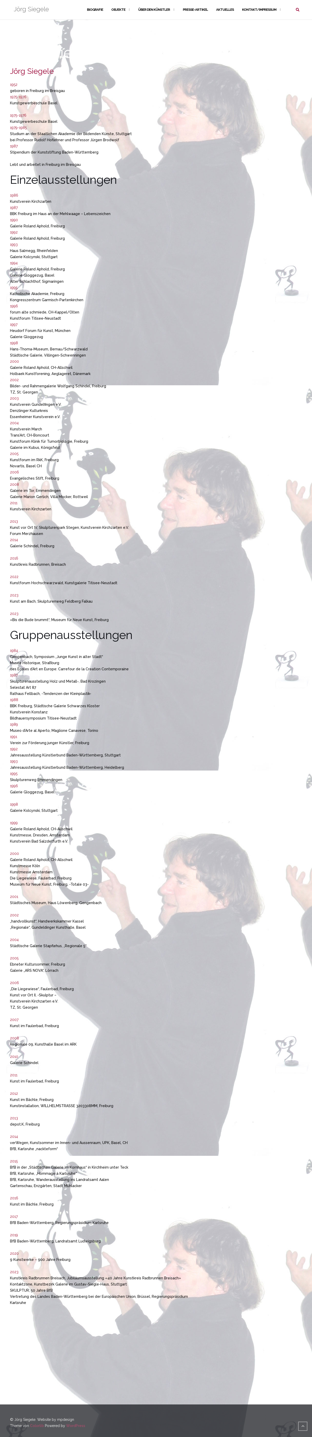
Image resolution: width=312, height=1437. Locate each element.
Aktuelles (225, 10)
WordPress (75, 1426)
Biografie (95, 10)
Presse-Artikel (195, 10)
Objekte (118, 10)
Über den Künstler (154, 10)
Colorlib (37, 1426)
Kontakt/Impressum (259, 10)
